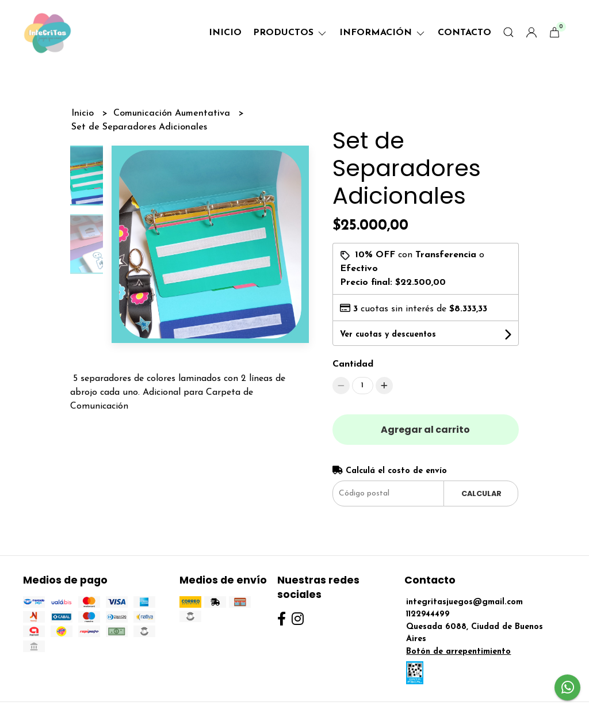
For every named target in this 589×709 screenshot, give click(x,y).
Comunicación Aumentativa (173, 113)
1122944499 (428, 614)
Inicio (225, 32)
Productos (290, 32)
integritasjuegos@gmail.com (464, 602)
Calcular (481, 493)
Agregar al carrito (425, 429)
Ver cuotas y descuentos (388, 334)
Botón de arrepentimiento (458, 651)
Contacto (464, 32)
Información (382, 32)
